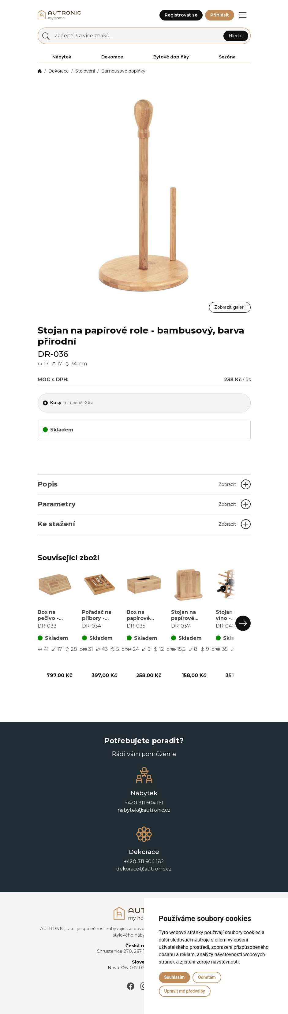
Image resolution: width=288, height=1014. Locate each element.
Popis (137, 484)
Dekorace (58, 71)
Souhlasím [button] (174, 977)
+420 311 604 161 (144, 803)
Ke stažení (137, 524)
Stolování (85, 71)
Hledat (236, 36)
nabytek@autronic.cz (144, 810)
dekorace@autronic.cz (144, 869)
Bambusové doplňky (123, 71)
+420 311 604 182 (144, 861)
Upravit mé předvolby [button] (184, 991)
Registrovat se (181, 15)
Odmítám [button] (207, 977)
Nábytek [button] (61, 57)
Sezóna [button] (227, 57)
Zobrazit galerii (229, 307)
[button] (243, 15)
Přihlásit (219, 15)
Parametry (137, 504)
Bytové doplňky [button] (171, 57)
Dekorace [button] (112, 57)
